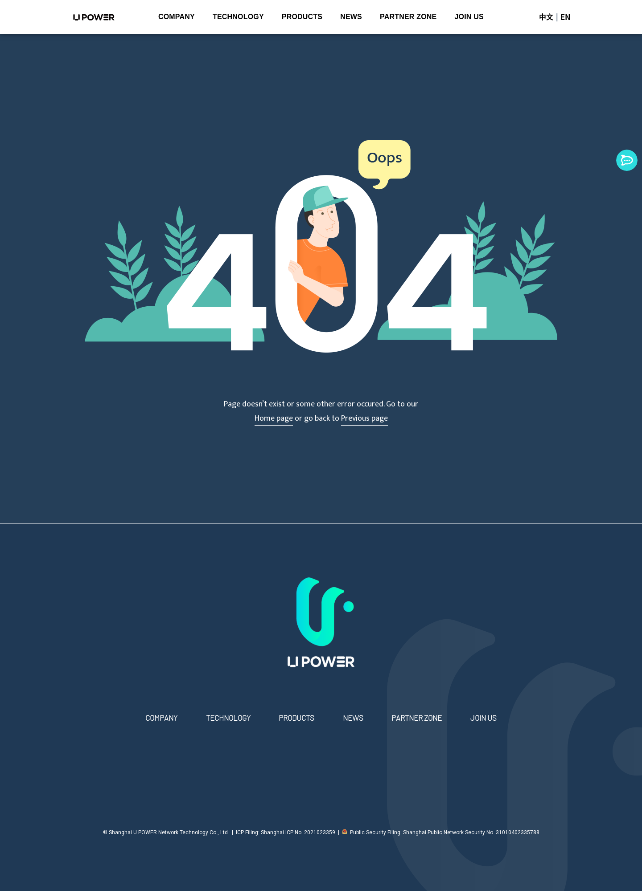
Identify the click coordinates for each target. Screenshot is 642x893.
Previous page (364, 418)
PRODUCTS (302, 16)
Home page (274, 418)
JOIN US (468, 16)
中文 (546, 16)
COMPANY (176, 16)
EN (565, 17)
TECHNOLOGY (238, 16)
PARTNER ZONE (408, 16)
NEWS (351, 16)
